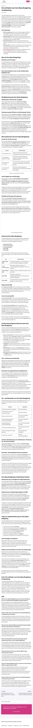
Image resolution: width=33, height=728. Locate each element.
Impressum (10, 725)
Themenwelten (26, 725)
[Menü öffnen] (31, 1)
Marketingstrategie (7, 49)
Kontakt (28, 1)
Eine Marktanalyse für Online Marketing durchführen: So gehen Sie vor (8, 694)
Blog (21, 725)
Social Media (23, 633)
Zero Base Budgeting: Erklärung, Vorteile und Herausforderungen (24, 693)
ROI (26, 511)
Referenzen (16, 725)
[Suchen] (30, 701)
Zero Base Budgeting (13, 18)
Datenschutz (4, 725)
